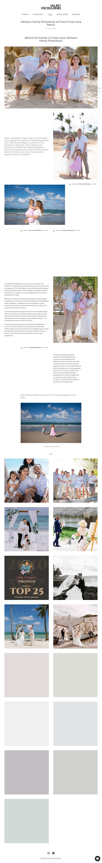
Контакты (76, 14)
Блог (50, 14)
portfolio (63, 396)
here (23, 398)
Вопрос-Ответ (62, 14)
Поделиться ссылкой (52, 447)
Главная (25, 14)
